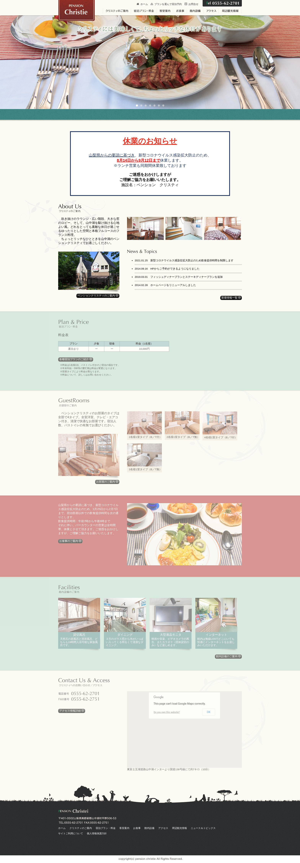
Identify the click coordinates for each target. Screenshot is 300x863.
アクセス (163, 828)
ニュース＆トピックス (203, 828)
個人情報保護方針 (97, 833)
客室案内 (124, 828)
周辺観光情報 (179, 828)
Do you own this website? (167, 712)
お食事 (137, 828)
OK (208, 712)
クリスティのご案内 (80, 828)
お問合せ (193, 4)
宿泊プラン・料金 (106, 828)
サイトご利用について (70, 833)
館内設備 (149, 828)
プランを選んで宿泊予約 (168, 4)
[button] (200, 750)
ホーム (144, 4)
